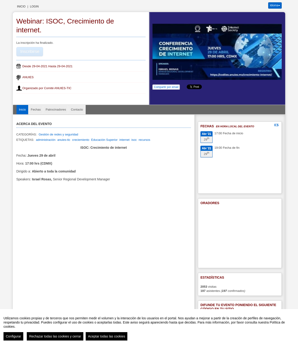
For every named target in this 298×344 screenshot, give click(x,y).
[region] (149, 326)
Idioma (275, 5)
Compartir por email (166, 87)
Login (34, 6)
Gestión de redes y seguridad (58, 134)
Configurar (13, 336)
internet (124, 140)
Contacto (77, 109)
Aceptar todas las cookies (106, 336)
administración (45, 140)
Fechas (36, 109)
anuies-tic (63, 140)
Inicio (21, 6)
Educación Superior (104, 140)
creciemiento (80, 140)
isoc (134, 140)
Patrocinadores (56, 109)
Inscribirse (29, 51)
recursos (144, 140)
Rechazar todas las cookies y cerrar (55, 336)
